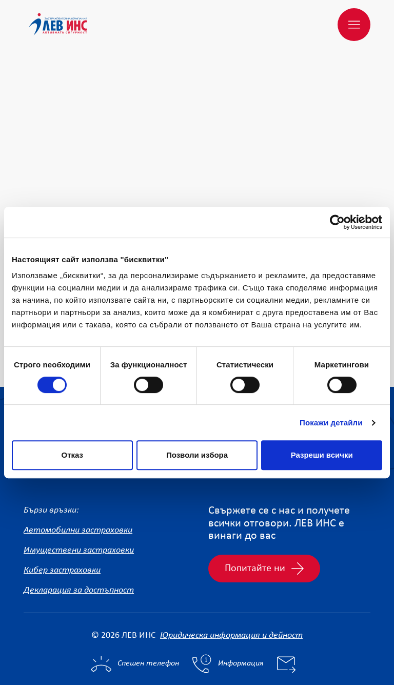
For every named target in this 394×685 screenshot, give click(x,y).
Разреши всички (322, 455)
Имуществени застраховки (79, 501)
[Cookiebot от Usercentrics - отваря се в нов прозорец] (337, 222)
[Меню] (354, 24)
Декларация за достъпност (79, 541)
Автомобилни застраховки (78, 481)
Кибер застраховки (62, 521)
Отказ (73, 455)
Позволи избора (197, 455)
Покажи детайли (331, 422)
